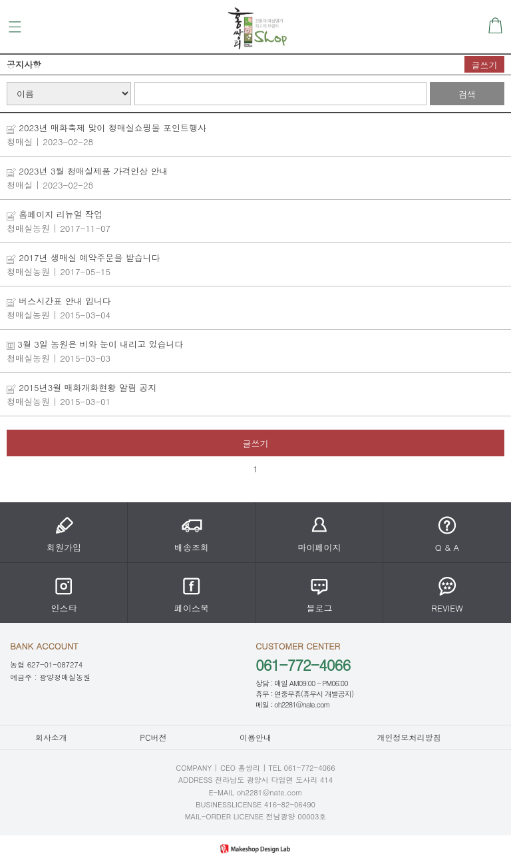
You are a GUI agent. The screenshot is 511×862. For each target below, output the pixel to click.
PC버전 (153, 737)
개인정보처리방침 (408, 737)
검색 (467, 94)
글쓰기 (485, 65)
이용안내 (255, 737)
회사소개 (51, 737)
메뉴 (15, 27)
